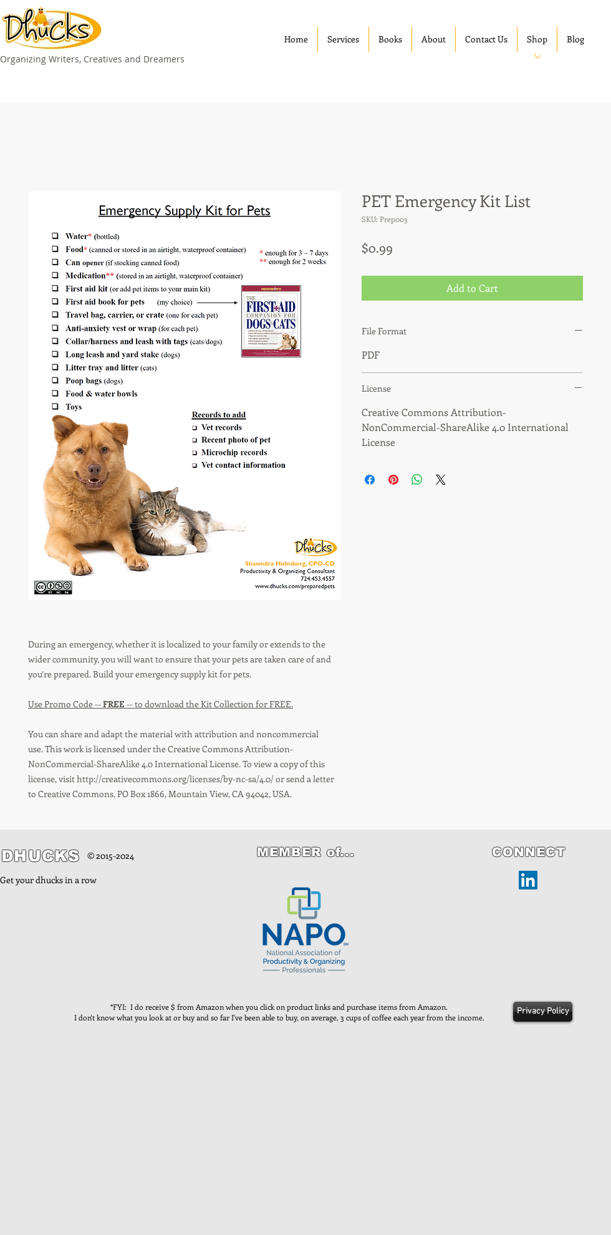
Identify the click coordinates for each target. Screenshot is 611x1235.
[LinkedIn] (528, 880)
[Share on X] (440, 479)
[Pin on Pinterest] (393, 479)
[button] (537, 56)
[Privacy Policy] (542, 1012)
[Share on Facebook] (369, 479)
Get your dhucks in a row (48, 880)
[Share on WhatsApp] (417, 479)
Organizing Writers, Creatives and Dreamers (92, 59)
